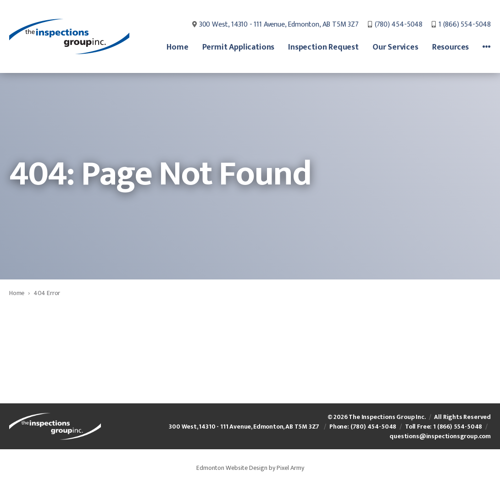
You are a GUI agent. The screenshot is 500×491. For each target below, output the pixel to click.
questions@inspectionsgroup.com (440, 436)
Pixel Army (290, 468)
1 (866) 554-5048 (465, 25)
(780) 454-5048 (398, 25)
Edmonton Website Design (231, 468)
